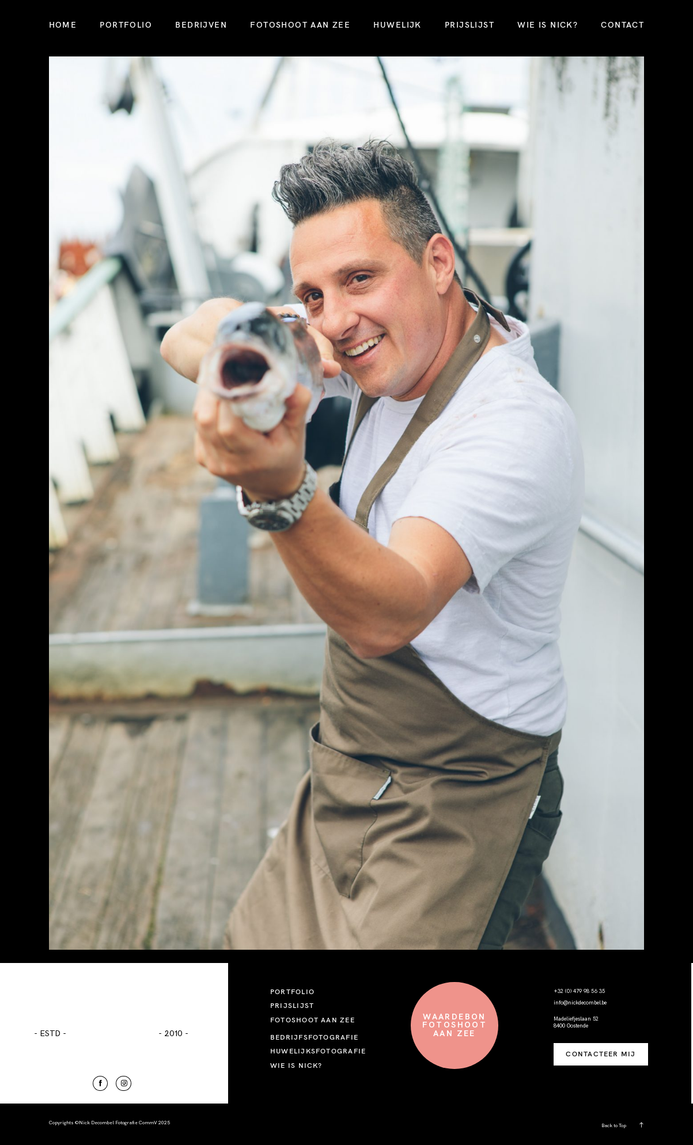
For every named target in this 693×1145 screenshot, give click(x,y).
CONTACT (622, 25)
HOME (63, 25)
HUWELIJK (397, 25)
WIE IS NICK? (547, 25)
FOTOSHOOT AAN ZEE (300, 25)
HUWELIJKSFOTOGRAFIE (318, 1051)
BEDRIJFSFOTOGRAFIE (314, 1037)
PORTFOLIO (126, 25)
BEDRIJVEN (201, 25)
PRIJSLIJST (469, 25)
